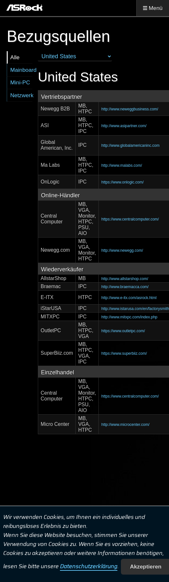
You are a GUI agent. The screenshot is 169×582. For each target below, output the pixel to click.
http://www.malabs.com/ (121, 165)
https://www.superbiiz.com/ (124, 353)
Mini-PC (20, 82)
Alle (15, 57)
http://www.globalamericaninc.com (130, 145)
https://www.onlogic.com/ (122, 182)
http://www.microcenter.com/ (125, 424)
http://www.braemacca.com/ (124, 287)
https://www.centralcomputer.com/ (130, 219)
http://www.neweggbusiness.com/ (129, 109)
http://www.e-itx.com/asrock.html (128, 298)
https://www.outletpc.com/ (123, 331)
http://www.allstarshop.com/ (124, 279)
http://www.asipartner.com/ (124, 126)
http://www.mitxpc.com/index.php (129, 317)
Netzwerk (21, 95)
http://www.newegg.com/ (122, 250)
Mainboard (21, 70)
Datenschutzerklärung (88, 566)
